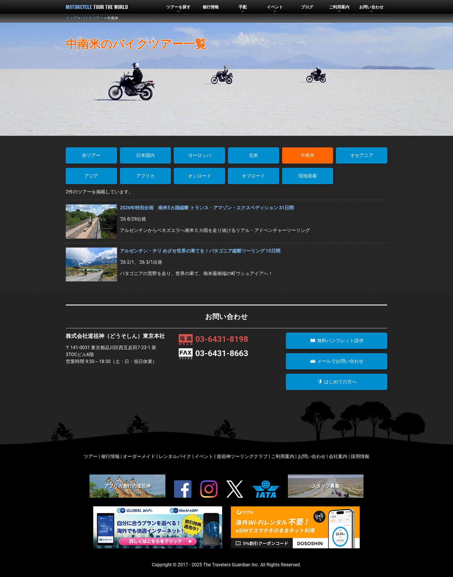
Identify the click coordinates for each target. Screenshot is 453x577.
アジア (91, 176)
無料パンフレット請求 (337, 340)
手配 (243, 7)
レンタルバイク (175, 456)
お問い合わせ (312, 456)
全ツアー (91, 155)
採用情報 (360, 456)
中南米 (308, 155)
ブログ (307, 7)
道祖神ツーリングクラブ (242, 456)
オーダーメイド (139, 456)
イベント (275, 7)
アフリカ (145, 176)
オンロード (199, 176)
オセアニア (361, 155)
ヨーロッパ (199, 155)
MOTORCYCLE (97, 6)
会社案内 (338, 456)
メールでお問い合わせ (337, 361)
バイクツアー (92, 18)
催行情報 (210, 7)
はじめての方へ (337, 381)
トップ (71, 18)
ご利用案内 (282, 456)
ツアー (178, 7)
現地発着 (307, 176)
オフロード (253, 176)
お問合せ (371, 7)
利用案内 (339, 7)
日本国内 (145, 155)
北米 (253, 155)
